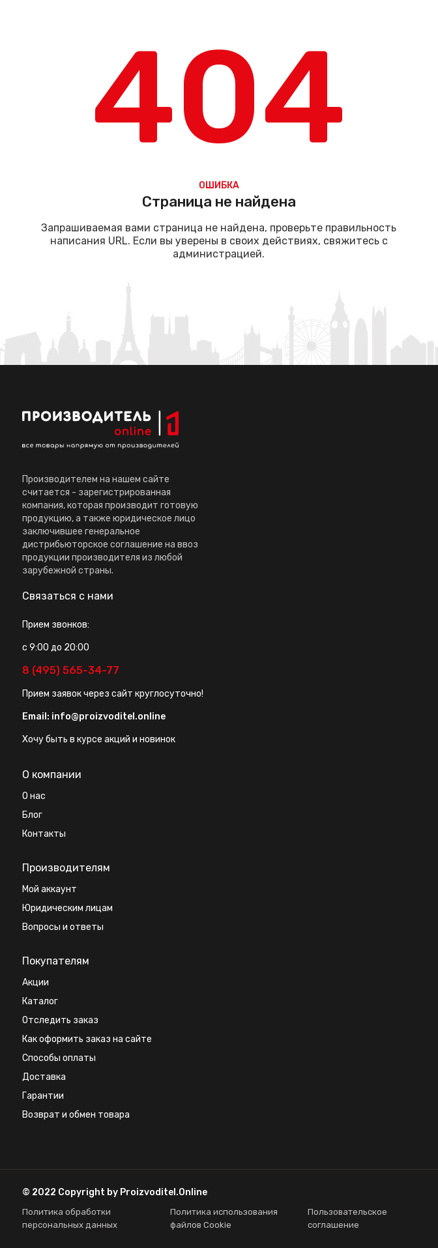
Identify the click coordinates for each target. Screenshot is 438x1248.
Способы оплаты (59, 1058)
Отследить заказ (60, 1020)
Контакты (44, 833)
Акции (35, 982)
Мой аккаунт (49, 889)
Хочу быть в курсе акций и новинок (98, 739)
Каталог (40, 1001)
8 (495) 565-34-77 (70, 670)
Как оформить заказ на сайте (87, 1039)
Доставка (44, 1076)
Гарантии (43, 1095)
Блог (32, 814)
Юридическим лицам (67, 908)
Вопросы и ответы (63, 927)
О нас (34, 796)
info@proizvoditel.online (108, 716)
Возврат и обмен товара (76, 1114)
